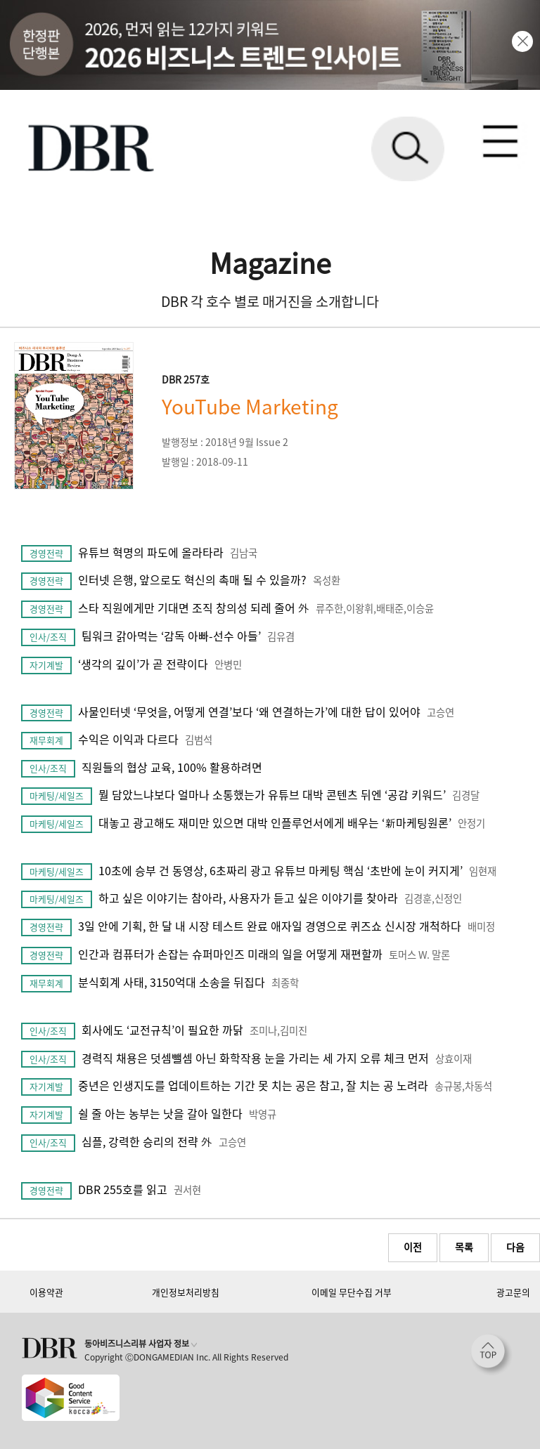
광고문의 (513, 1292)
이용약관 (46, 1292)
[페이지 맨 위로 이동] (491, 1355)
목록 (464, 1247)
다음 (515, 1247)
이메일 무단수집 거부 (351, 1292)
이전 (413, 1247)
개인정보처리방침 (185, 1292)
